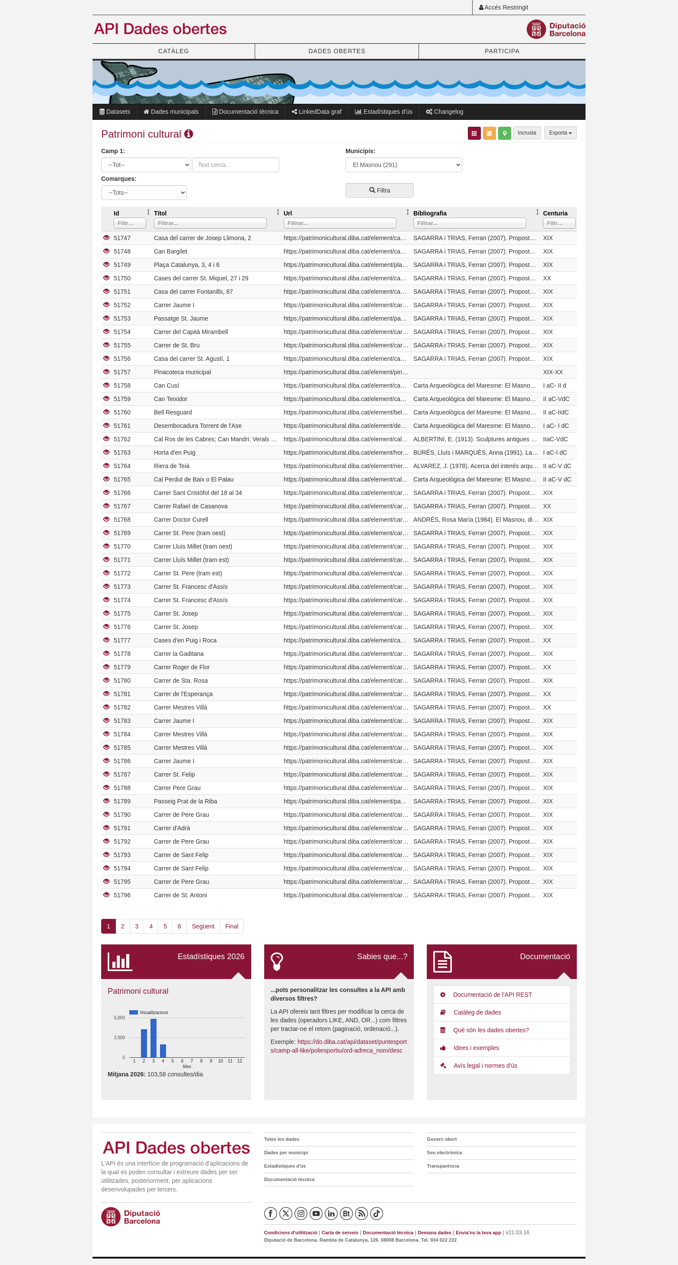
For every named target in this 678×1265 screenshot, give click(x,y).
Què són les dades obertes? (484, 1030)
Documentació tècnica (245, 111)
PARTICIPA (502, 51)
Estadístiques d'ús (384, 111)
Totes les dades (282, 1139)
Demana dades (434, 1232)
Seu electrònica (444, 1152)
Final (231, 926)
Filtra (379, 190)
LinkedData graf (317, 111)
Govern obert (442, 1139)
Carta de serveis (340, 1232)
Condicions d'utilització (290, 1232)
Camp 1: (113, 151)
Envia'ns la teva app (478, 1232)
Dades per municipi (286, 1152)
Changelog (445, 111)
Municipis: (360, 151)
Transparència (443, 1166)
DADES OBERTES (336, 51)
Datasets (114, 111)
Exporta (560, 133)
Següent (203, 926)
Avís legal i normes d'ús (478, 1065)
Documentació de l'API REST (486, 994)
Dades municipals (171, 111)
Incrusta (527, 133)
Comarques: (119, 178)
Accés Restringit (503, 7)
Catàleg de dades (470, 1012)
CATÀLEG (173, 51)
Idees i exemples (469, 1047)
